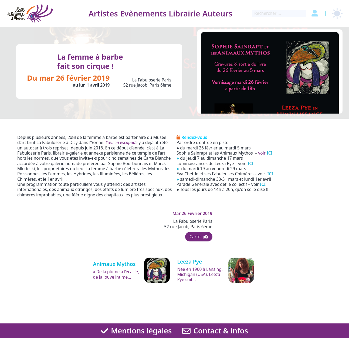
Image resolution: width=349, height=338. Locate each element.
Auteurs (216, 13)
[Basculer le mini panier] (325, 13)
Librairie (184, 13)
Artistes (103, 13)
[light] (337, 13)
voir (265, 153)
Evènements (143, 13)
